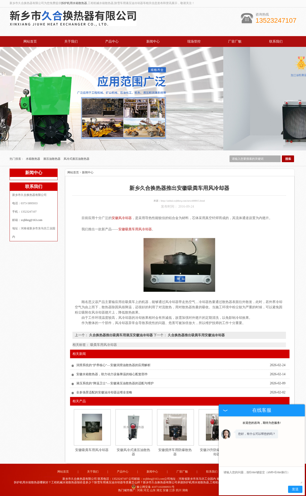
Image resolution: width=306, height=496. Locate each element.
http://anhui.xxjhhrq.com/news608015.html (183, 200)
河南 (140, 490)
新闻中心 (153, 41)
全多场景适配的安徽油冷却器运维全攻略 (104, 392)
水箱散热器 (33, 158)
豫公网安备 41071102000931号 (153, 487)
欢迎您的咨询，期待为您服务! (262, 422)
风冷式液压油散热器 (76, 158)
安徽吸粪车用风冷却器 (92, 450)
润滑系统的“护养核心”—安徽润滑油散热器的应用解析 (113, 365)
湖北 (159, 490)
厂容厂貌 (234, 41)
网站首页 (30, 41)
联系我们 (276, 41)
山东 (153, 490)
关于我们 (71, 41)
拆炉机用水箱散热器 (74, 3)
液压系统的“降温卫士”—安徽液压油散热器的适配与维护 (115, 383)
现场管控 (194, 41)
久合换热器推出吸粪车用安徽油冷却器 (196, 335)
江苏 (172, 490)
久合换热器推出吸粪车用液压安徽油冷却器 (120, 335)
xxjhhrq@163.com (31, 220)
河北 (146, 490)
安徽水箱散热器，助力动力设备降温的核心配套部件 (112, 374)
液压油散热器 (52, 158)
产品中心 (112, 41)
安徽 (166, 490)
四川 (178, 490)
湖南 (185, 490)
